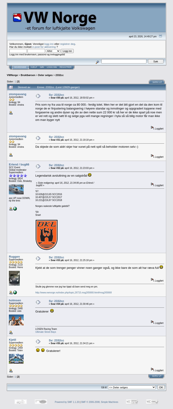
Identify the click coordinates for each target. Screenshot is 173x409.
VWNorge (12, 75)
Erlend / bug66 (19, 164)
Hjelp (34, 67)
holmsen (15, 300)
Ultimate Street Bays (45, 332)
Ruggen (14, 256)
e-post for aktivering (44, 46)
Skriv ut (157, 82)
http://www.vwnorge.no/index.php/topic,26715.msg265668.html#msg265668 (73, 292)
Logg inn (52, 67)
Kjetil (12, 339)
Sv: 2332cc (56, 95)
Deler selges (45, 75)
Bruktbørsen (28, 75)
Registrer (66, 67)
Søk (42, 67)
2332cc (59, 75)
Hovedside (20, 67)
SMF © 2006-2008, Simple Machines (99, 402)
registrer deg (67, 43)
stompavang (17, 94)
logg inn (49, 43)
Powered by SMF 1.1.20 (67, 402)
